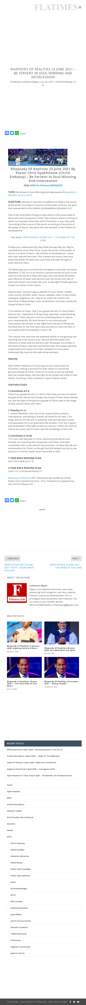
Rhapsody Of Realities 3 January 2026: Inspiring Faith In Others (23, 647)
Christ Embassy (64, 81)
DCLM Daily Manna (15, 804)
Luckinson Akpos (30, 81)
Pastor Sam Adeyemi (20, 875)
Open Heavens (13, 791)
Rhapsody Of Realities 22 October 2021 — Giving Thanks (61, 682)
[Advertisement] (43, 38)
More (9, 836)
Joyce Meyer (16, 914)
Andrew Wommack (19, 908)
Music (13, 882)
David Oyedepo (17, 849)
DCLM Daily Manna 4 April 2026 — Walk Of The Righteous (33, 756)
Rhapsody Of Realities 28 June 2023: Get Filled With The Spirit (59, 649)
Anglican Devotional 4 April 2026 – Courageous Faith (31, 769)
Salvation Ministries (20, 856)
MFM (9, 798)
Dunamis (11, 824)
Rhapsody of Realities (19, 477)
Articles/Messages (19, 888)
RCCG (13, 895)
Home (9, 785)
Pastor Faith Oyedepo (21, 869)
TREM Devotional (18, 934)
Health (10, 830)
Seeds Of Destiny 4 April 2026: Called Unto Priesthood (31, 762)
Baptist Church (17, 953)
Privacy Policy (13, 1002)
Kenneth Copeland (19, 927)
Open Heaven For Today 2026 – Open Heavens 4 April (44, 1002)
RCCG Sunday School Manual (20, 817)
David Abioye (17, 862)
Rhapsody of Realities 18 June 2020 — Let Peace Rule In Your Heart (22, 683)
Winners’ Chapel (14, 811)
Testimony (16, 940)
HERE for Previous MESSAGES (46, 185)
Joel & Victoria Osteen (21, 921)
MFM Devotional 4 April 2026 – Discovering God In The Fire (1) (35, 749)
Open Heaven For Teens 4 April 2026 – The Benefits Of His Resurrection (39, 775)
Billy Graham (17, 901)
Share (23, 133)
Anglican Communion (20, 947)
